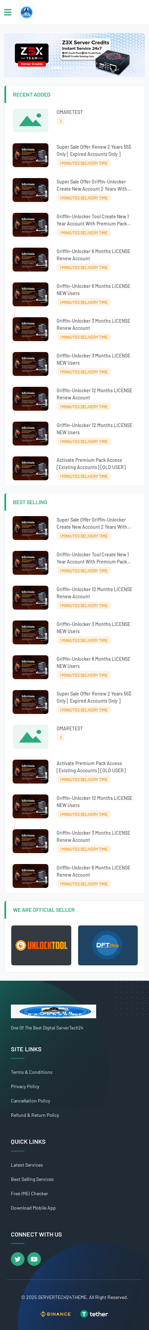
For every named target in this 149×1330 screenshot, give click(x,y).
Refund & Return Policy (35, 1115)
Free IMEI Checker (29, 1193)
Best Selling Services (32, 1179)
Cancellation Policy (30, 1101)
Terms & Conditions (32, 1072)
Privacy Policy (25, 1086)
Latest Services (27, 1165)
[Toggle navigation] (7, 12)
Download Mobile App (33, 1208)
